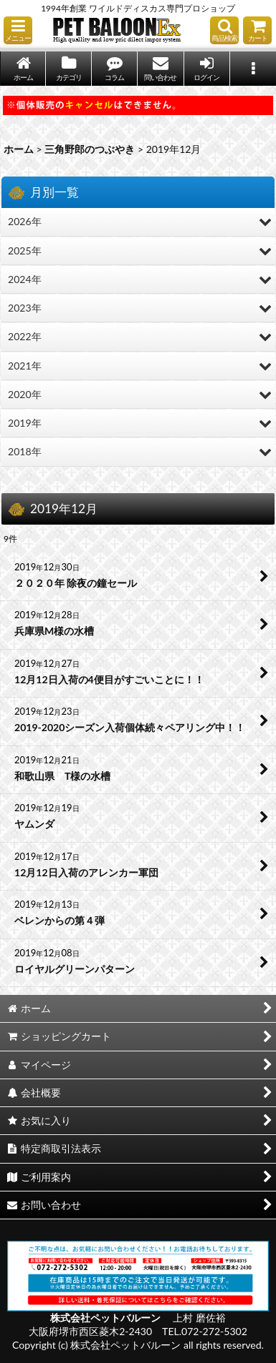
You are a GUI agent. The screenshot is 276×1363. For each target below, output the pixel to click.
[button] (18, 30)
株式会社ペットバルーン (106, 1318)
